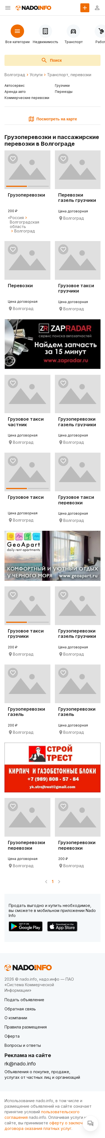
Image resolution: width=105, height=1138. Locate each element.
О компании (15, 1017)
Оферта (12, 1036)
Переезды (64, 92)
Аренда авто (15, 92)
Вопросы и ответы (22, 1045)
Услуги (36, 75)
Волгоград (14, 75)
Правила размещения (25, 1027)
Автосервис (14, 85)
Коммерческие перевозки (26, 98)
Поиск (51, 60)
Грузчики (62, 85)
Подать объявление (24, 999)
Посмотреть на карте (52, 119)
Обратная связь (20, 1008)
